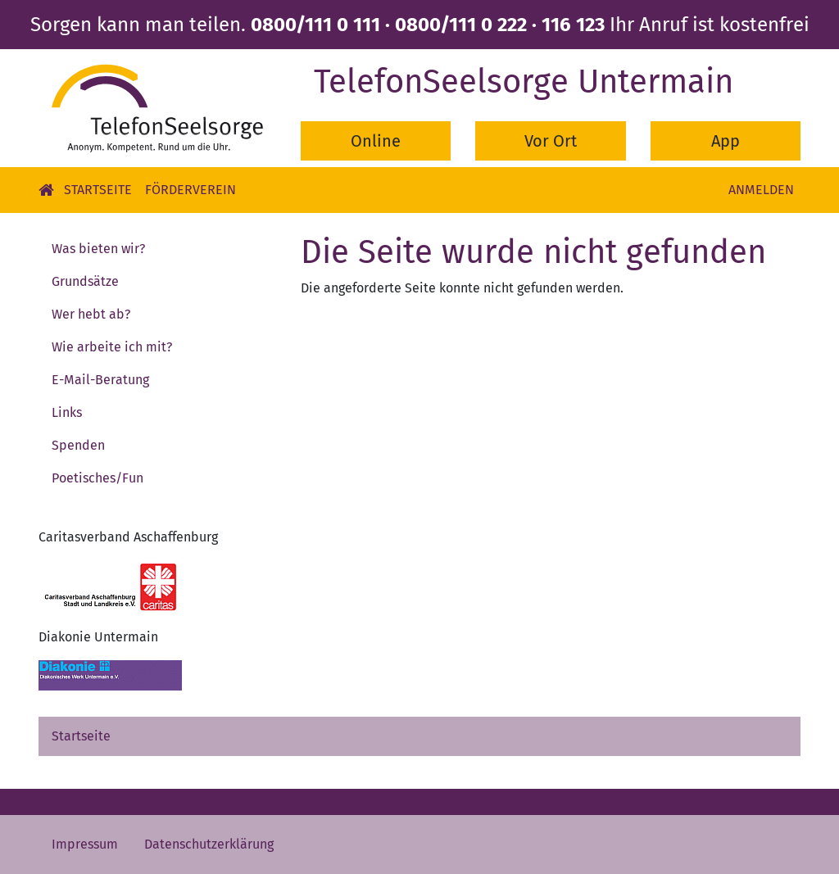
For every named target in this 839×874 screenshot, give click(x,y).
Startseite (98, 189)
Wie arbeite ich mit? (112, 347)
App (725, 141)
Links (67, 412)
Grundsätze (85, 281)
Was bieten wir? (98, 248)
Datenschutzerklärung (209, 844)
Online (376, 141)
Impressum (85, 844)
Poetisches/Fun (97, 478)
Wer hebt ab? (91, 314)
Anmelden (761, 189)
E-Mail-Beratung (100, 379)
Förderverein (190, 189)
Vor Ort (550, 141)
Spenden (78, 445)
